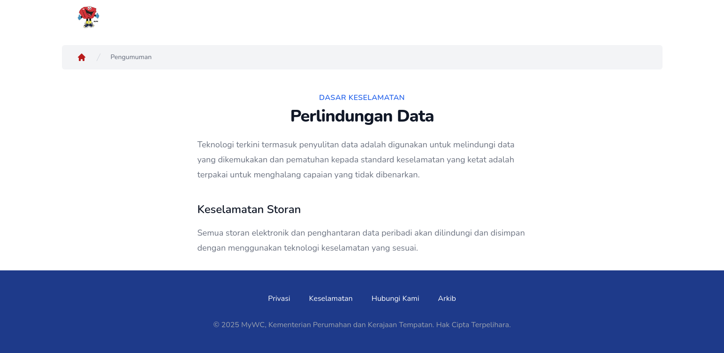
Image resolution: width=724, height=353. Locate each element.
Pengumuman (131, 57)
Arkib (447, 298)
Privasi (279, 298)
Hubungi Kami (395, 298)
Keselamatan (331, 298)
